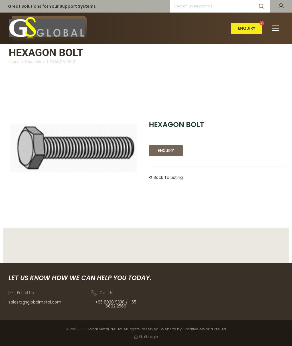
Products (33, 62)
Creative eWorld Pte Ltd (204, 329)
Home (14, 62)
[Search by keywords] (210, 6)
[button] (276, 28)
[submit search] (261, 6)
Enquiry (166, 150)
